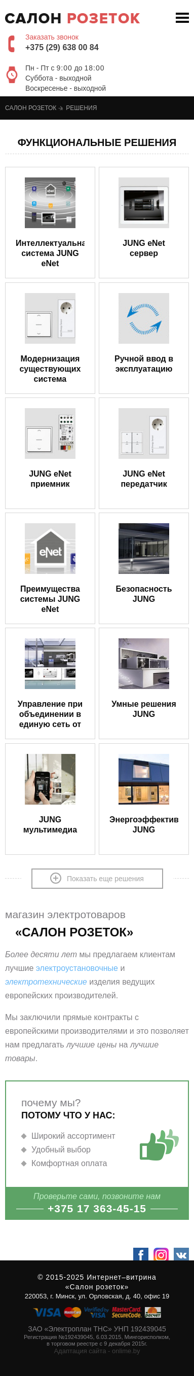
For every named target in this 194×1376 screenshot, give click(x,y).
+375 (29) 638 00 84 (62, 47)
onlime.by (126, 1351)
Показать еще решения (97, 878)
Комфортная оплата (69, 1163)
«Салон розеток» (97, 1287)
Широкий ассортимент (73, 1136)
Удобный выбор (61, 1149)
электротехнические (46, 981)
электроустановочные (77, 968)
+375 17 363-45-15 (97, 1208)
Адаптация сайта (80, 1351)
